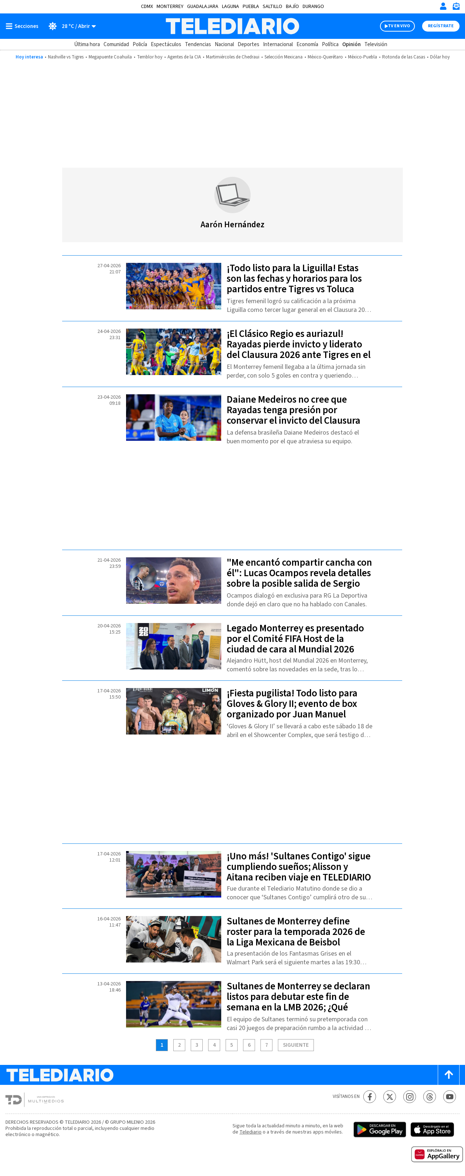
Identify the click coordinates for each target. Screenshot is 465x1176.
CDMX (147, 6)
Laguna (230, 6)
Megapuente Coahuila (110, 57)
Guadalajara (202, 6)
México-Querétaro (325, 57)
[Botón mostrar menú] (23, 26)
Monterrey (170, 6)
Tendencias (198, 44)
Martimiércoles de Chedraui (232, 57)
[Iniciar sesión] (443, 6)
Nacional (224, 44)
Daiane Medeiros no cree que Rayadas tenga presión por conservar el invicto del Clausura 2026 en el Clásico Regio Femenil (294, 415)
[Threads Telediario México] (429, 1096)
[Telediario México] (232, 26)
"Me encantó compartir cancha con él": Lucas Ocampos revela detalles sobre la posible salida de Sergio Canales (299, 578)
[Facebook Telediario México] (369, 1096)
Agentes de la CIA (184, 57)
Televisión (375, 44)
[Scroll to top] (449, 1075)
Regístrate (441, 26)
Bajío (292, 6)
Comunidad (116, 44)
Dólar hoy (440, 57)
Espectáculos (166, 44)
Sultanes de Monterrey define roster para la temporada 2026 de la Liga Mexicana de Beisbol (296, 931)
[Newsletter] (456, 8)
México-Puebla (362, 57)
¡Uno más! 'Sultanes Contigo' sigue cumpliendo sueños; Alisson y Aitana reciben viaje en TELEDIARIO (299, 866)
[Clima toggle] (69, 26)
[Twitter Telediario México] (389, 1096)
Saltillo (272, 6)
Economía (307, 44)
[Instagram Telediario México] (409, 1096)
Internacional (278, 44)
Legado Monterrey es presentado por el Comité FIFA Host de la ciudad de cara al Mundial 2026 (295, 638)
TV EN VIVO (399, 26)
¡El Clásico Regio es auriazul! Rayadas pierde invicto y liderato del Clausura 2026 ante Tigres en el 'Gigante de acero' (299, 350)
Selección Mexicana (283, 57)
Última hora (87, 44)
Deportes (248, 44)
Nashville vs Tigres (66, 57)
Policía (140, 44)
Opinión (351, 44)
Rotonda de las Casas (403, 57)
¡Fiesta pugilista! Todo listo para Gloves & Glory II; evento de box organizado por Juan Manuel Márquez (292, 709)
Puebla (251, 6)
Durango (313, 6)
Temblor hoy (149, 57)
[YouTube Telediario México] (449, 1096)
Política (330, 44)
